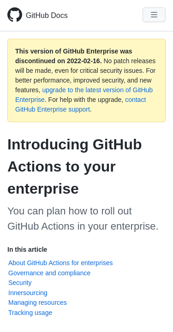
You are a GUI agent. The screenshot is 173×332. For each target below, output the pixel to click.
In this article (27, 249)
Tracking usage (30, 312)
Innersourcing (28, 292)
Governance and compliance (49, 273)
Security (20, 282)
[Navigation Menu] (154, 14)
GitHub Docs (47, 15)
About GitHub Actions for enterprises (60, 263)
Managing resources (37, 302)
